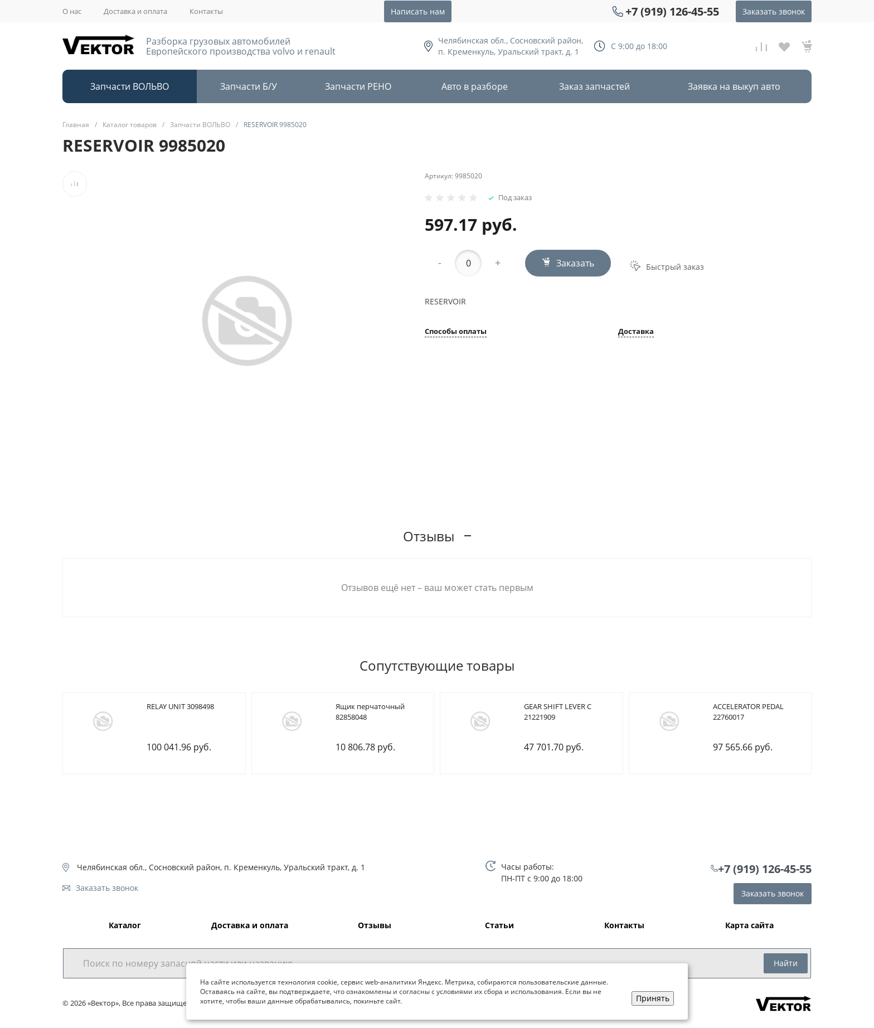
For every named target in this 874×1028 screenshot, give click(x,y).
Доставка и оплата (135, 11)
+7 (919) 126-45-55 (672, 11)
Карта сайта (749, 925)
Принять (652, 998)
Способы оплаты (456, 332)
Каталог (125, 925)
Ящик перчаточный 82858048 (370, 711)
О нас (71, 11)
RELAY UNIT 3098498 (180, 706)
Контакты (206, 11)
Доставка (636, 332)
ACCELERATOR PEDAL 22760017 (748, 711)
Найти (786, 963)
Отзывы (374, 925)
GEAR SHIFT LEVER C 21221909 (557, 711)
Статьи (499, 925)
